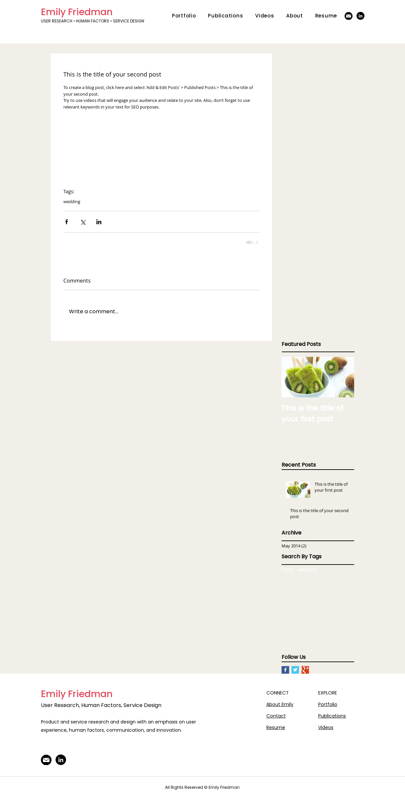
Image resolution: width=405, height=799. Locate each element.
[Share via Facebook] (66, 222)
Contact (276, 716)
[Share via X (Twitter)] (83, 222)
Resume (275, 727)
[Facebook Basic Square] (285, 670)
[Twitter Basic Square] (295, 670)
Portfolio (327, 704)
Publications (332, 716)
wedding (71, 201)
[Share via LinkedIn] (99, 222)
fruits (287, 570)
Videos (325, 727)
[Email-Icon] (349, 16)
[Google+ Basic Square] (305, 670)
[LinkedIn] (360, 16)
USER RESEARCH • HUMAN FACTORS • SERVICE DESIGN (93, 21)
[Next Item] (344, 377)
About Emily (279, 704)
